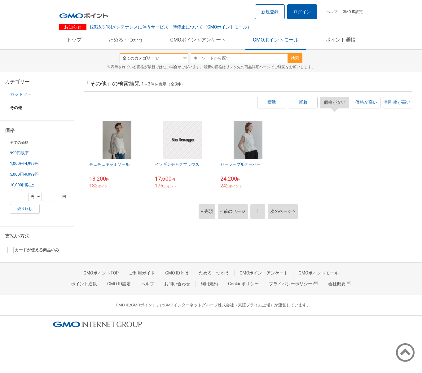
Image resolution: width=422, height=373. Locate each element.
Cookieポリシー (243, 283)
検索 (295, 58)
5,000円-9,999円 (24, 174)
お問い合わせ (177, 283)
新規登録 (270, 11)
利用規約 (209, 283)
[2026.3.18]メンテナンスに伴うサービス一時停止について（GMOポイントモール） (170, 26)
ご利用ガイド (142, 272)
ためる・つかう (125, 40)
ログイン (302, 11)
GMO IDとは (177, 272)
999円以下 (19, 153)
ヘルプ (331, 12)
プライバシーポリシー (293, 283)
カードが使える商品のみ (33, 250)
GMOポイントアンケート (198, 40)
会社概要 (339, 283)
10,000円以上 (22, 184)
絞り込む (24, 209)
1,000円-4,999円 (24, 163)
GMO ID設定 (353, 12)
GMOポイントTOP (101, 272)
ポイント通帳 (340, 40)
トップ (74, 40)
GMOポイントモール (276, 40)
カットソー (21, 94)
